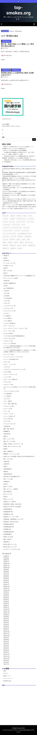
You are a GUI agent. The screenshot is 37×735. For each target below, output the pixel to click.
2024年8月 (6, 594)
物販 (5, 471)
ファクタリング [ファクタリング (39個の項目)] (7, 230)
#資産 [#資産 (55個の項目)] (19, 215)
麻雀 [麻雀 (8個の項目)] (20, 248)
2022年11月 (7, 633)
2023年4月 (6, 624)
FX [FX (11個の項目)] (30, 215)
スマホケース (7, 341)
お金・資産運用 (7, 288)
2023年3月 (6, 626)
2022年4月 (6, 647)
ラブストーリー (7, 413)
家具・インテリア (8, 439)
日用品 (5, 461)
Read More (3, 59)
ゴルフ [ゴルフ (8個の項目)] (5, 221)
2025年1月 (6, 584)
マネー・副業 (7, 401)
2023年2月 (6, 628)
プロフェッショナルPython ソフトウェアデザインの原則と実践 (19, 387)
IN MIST (6, 260)
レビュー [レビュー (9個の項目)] (13, 236)
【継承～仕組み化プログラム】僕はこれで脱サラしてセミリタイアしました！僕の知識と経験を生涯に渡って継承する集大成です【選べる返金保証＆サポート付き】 (19, 200)
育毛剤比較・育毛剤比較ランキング (13, 519)
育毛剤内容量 (7, 509)
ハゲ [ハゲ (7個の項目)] (23, 224)
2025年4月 (6, 578)
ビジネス (6, 372)
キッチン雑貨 (7, 321)
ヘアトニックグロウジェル (10, 391)
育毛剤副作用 (5, 70)
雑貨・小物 (6, 539)
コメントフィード (8, 678)
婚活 (5, 436)
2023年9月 (6, 615)
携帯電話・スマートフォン (10, 454)
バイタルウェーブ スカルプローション (13, 369)
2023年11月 (7, 611)
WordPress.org (7, 681)
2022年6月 (6, 643)
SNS (5, 273)
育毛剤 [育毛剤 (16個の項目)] (5, 245)
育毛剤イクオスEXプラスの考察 (12, 506)
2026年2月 (6, 560)
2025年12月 (7, 563)
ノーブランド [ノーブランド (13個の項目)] (15, 224)
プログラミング (7, 384)
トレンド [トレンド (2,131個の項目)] (30, 221)
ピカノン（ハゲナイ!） (9, 374)
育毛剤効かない (7, 514)
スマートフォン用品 (9, 343)
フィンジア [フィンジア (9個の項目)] (16, 230)
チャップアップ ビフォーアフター (12, 357)
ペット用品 (6, 396)
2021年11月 (7, 656)
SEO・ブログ (7, 270)
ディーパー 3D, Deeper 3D (10, 359)
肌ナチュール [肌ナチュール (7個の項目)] (28, 242)
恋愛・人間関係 (7, 451)
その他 (5, 290)
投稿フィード (7, 675)
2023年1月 (6, 630)
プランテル (6, 382)
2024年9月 (6, 592)
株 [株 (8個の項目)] (28, 239)
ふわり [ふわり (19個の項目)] (5, 218)
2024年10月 (7, 590)
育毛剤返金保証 (7, 526)
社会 (5, 484)
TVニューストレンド (9, 278)
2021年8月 (6, 662)
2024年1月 (6, 607)
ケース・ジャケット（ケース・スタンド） (14, 328)
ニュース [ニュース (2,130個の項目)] (6, 224)
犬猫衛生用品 (7, 474)
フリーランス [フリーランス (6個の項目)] (25, 230)
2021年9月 (6, 660)
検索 (3, 137)
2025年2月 (6, 582)
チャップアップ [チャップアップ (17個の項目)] (20, 221)
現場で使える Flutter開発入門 (11, 476)
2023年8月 (6, 616)
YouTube (6, 280)
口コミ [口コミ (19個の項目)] (5, 239)
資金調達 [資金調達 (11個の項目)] (13, 248)
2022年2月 (6, 651)
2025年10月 (7, 567)
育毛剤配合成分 (6, 41)
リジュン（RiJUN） (8, 416)
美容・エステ (7, 486)
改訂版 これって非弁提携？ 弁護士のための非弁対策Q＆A (18, 456)
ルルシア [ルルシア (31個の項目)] (6, 236)
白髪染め (6, 481)
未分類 (5, 464)
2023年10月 (7, 613)
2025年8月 (6, 571)
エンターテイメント (9, 311)
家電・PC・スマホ (8, 441)
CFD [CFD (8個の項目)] (25, 215)
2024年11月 (7, 588)
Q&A (5, 268)
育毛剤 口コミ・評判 (9, 501)
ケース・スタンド (8, 331)
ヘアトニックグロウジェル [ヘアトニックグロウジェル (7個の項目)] (9, 233)
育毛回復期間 (7, 534)
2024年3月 (6, 603)
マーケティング (7, 406)
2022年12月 (7, 632)
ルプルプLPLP (7, 418)
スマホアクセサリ (8, 338)
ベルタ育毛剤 (7, 393)
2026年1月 (6, 561)
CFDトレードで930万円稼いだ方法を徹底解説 (15, 150)
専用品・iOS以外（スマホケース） (12, 444)
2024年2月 (6, 605)
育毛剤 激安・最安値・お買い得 (12, 504)
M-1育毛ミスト (7, 265)
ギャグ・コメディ (8, 326)
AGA (5, 258)
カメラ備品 (6, 316)
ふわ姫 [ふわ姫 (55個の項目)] (12, 218)
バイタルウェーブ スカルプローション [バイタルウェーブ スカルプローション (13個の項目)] (12, 227)
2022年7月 (6, 641)
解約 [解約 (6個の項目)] (24, 245)
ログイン (6, 673)
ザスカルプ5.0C (7, 333)
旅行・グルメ (7, 459)
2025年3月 (6, 580)
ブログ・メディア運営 (9, 379)
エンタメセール (7, 308)
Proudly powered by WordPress (11, 730)
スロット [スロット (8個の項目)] (11, 221)
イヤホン (6, 303)
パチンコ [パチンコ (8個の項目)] (26, 227)
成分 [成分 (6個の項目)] (23, 239)
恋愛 (5, 449)
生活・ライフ (7, 479)
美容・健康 (6, 491)
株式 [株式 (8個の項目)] (4, 242)
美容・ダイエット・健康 (10, 489)
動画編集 (6, 431)
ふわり (5, 293)
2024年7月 (6, 596)
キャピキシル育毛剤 (9, 323)
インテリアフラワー (9, 305)
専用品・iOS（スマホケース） (11, 446)
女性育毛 (6, 434)
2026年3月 (6, 558)
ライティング (7, 408)
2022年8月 (6, 639)
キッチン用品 (7, 318)
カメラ (5, 313)
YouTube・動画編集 (8, 283)
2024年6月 (6, 597)
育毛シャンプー (7, 499)
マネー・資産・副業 (9, 403)
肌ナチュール (7, 494)
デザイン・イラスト (9, 364)
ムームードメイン (6, 118)
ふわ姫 (5, 295)
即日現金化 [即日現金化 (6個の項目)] (28, 236)
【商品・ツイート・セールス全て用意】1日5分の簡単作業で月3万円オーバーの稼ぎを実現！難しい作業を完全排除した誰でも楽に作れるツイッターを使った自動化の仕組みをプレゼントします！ (19, 206)
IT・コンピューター (9, 263)
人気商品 (6, 426)
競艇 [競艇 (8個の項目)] (16, 242)
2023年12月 (7, 609)
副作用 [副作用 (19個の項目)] (20, 236)
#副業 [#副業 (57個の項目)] (12, 215)
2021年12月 (7, 654)
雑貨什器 (6, 541)
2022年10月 (7, 635)
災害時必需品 (7, 469)
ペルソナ (6, 398)
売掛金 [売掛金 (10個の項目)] (12, 239)
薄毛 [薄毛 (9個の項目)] (19, 245)
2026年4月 (6, 556)
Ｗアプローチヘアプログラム (11, 549)
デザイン (6, 362)
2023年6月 (6, 620)
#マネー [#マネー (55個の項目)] (5, 215)
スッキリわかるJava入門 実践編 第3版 (13, 336)
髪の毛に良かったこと (9, 546)
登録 (5, 670)
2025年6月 (6, 575)
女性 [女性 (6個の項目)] (18, 239)
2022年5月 (6, 645)
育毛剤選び (6, 529)
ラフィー (6, 411)
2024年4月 (6, 601)
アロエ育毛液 (7, 298)
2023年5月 (6, 622)
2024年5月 (6, 599)
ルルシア (6, 421)
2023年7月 (6, 618)
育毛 (5, 496)
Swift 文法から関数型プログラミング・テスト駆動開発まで (18, 275)
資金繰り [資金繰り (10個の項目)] (6, 248)
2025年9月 (6, 569)
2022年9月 (6, 637)
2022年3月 (6, 649)
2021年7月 (6, 664)
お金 (5, 285)
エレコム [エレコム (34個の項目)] (31, 218)
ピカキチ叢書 (5, 124)
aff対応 (5, 255)
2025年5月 (6, 577)
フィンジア (6, 377)
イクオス (6, 300)
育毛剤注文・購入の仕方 (10, 521)
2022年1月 (6, 652)
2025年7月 (6, 573)
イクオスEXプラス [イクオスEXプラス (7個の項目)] (21, 218)
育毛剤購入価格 (7, 524)
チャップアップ (7, 354)
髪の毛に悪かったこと (9, 544)
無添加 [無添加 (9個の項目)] (10, 242)
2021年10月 (7, 658)
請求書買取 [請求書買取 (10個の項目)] (31, 245)
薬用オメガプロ (7, 536)
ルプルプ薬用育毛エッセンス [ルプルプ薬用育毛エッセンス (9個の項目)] (24, 233)
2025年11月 (7, 565)
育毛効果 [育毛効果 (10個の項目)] (13, 245)
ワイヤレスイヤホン (9, 423)
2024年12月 (7, 586)
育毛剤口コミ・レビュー (10, 516)
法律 (5, 466)
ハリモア (6, 367)
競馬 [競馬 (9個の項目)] (21, 242)
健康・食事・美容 (8, 428)
